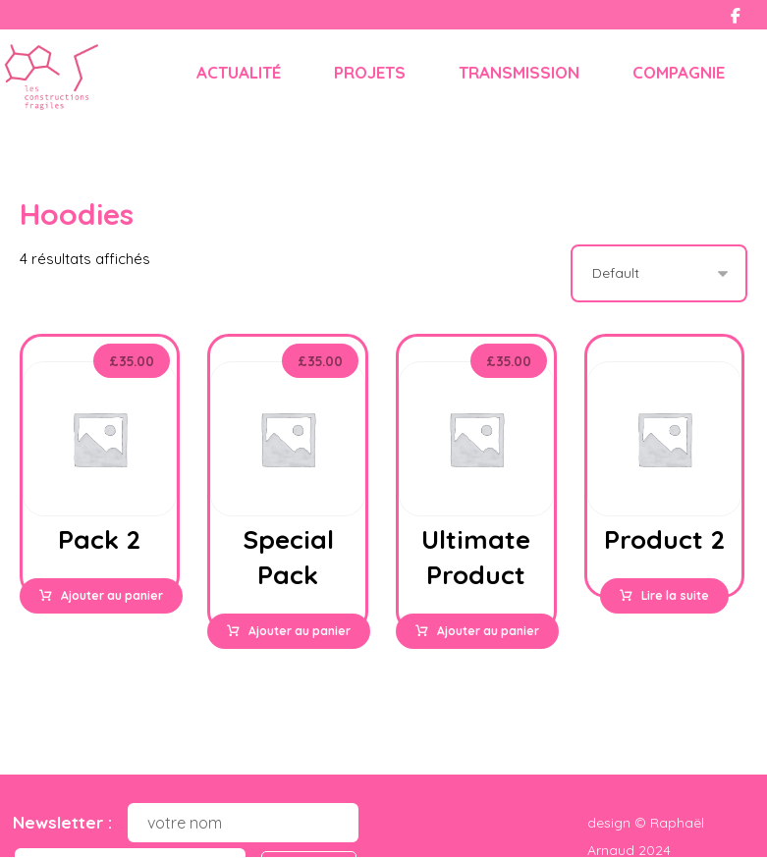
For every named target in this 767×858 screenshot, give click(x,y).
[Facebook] (735, 15)
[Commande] (659, 274)
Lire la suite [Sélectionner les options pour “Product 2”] (675, 596)
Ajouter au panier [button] (112, 596)
